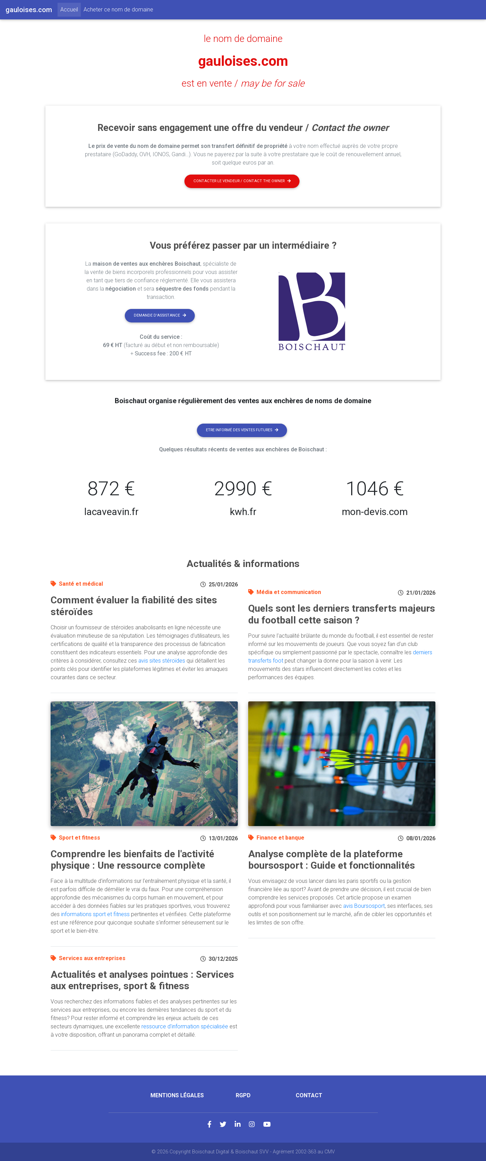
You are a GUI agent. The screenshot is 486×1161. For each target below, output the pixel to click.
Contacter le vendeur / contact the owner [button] (242, 181)
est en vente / (243, 83)
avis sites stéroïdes (161, 660)
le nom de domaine (243, 38)
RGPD (243, 1095)
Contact (309, 1095)
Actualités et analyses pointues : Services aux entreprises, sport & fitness (142, 980)
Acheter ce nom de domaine (118, 9)
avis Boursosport (364, 906)
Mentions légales (177, 1095)
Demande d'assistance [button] (160, 315)
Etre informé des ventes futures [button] (242, 430)
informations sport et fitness (95, 914)
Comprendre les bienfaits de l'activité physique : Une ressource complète (132, 859)
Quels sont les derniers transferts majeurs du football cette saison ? (341, 614)
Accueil (70, 9)
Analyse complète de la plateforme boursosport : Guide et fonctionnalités (331, 859)
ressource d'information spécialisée (184, 1026)
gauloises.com (243, 61)
